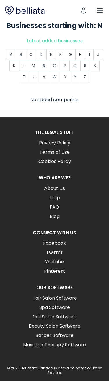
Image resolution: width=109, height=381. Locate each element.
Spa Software (54, 307)
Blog (55, 216)
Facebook (54, 243)
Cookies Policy (54, 161)
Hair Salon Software (54, 298)
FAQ (54, 207)
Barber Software (54, 335)
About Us (54, 188)
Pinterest (54, 271)
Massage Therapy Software (54, 344)
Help (54, 197)
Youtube (54, 261)
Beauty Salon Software (55, 326)
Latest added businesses (55, 40)
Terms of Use (55, 152)
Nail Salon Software (54, 316)
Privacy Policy (54, 142)
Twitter (54, 252)
